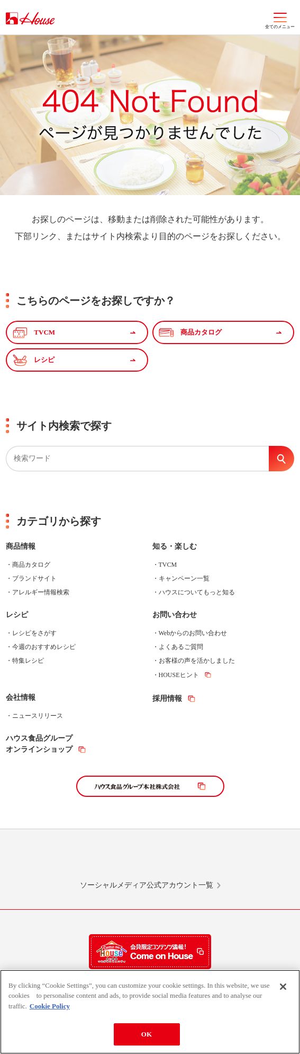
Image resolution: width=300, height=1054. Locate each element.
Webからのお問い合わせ (193, 633)
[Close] (283, 986)
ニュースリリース (37, 715)
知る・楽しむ (174, 546)
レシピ (17, 615)
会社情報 (20, 697)
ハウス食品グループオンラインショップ (39, 743)
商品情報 (20, 546)
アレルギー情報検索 (40, 592)
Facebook (181, 859)
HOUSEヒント (179, 675)
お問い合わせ (174, 615)
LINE (58, 859)
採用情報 (167, 698)
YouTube (242, 859)
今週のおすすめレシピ (44, 647)
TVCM (168, 564)
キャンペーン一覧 (184, 578)
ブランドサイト (34, 578)
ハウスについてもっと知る (197, 592)
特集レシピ (28, 660)
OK (146, 1034)
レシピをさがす (34, 633)
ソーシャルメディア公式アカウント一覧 (146, 885)
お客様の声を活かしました (197, 660)
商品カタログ (31, 564)
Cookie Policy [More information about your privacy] (50, 1006)
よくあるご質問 (181, 647)
